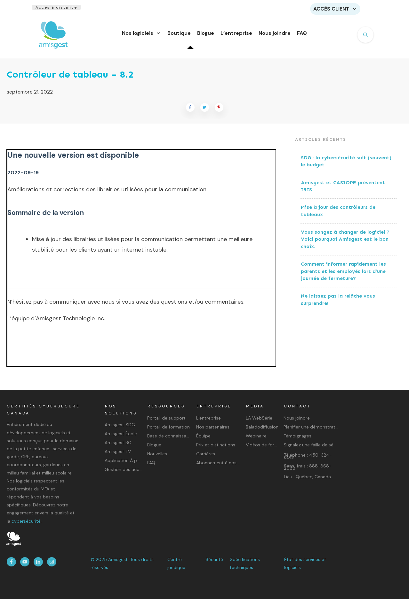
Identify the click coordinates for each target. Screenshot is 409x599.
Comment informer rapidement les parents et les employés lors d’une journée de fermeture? (343, 275)
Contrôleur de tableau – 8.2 (70, 78)
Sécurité (214, 559)
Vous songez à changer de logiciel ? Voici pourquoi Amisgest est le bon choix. (345, 243)
